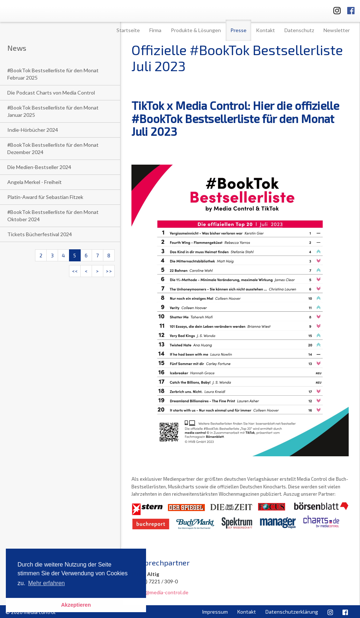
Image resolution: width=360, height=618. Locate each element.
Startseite (128, 30)
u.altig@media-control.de (159, 592)
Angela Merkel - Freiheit (34, 182)
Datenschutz (299, 30)
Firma (155, 30)
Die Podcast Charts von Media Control (51, 92)
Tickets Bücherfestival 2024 (39, 234)
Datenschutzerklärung (291, 612)
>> (109, 271)
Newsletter (336, 30)
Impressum (215, 612)
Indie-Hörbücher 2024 (32, 130)
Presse (238, 30)
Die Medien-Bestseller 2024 (39, 167)
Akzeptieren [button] (76, 605)
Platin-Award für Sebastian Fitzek (45, 197)
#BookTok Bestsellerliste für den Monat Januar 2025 (53, 111)
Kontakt (265, 30)
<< (75, 271)
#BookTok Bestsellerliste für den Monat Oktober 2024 (53, 215)
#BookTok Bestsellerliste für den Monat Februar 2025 (53, 74)
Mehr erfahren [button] (46, 583)
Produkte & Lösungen (196, 30)
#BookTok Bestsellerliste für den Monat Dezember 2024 (53, 148)
